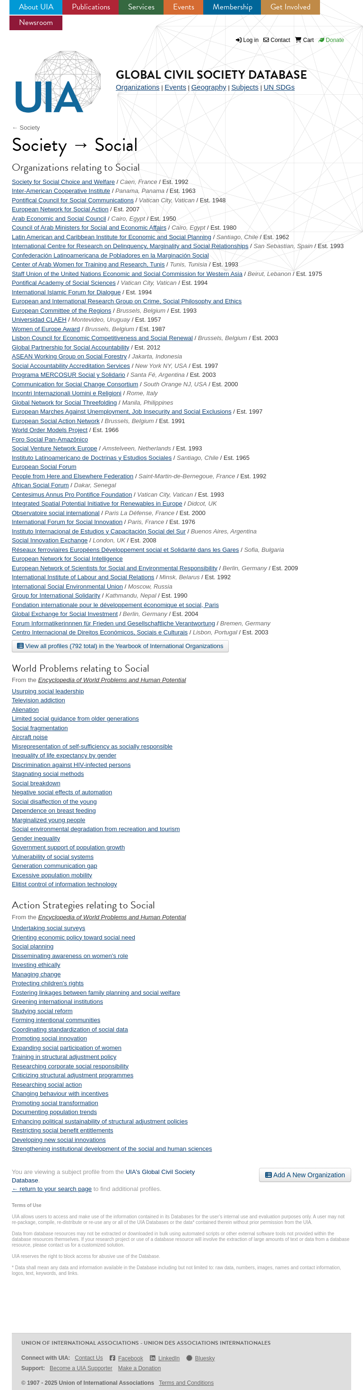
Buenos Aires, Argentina (224, 531)
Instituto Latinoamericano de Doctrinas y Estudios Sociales (92, 457)
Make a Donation (139, 1368)
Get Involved (290, 7)
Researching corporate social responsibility (70, 1066)
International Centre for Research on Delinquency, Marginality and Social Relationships (130, 246)
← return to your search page (52, 1188)
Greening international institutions (57, 1001)
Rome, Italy (142, 393)
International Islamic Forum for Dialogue (66, 292)
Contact (276, 40)
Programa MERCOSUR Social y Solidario (68, 374)
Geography (208, 87)
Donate (331, 40)
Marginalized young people (48, 820)
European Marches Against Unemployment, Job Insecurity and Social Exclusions (122, 411)
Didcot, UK (201, 503)
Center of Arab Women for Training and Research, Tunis (88, 264)
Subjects (245, 87)
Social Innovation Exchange (49, 540)
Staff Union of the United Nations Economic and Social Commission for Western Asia (127, 273)
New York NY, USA (161, 365)
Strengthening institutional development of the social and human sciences (112, 1148)
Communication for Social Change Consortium (75, 384)
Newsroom (36, 22)
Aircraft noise (30, 737)
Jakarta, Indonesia (157, 356)
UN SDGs (279, 87)
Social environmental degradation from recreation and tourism (96, 828)
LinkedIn (164, 1358)
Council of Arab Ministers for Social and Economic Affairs (89, 227)
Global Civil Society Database (211, 74)
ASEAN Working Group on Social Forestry (69, 356)
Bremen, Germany (245, 623)
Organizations (138, 87)
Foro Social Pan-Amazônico (50, 439)
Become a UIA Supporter (81, 1368)
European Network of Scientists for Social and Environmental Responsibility (114, 568)
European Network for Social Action (60, 209)
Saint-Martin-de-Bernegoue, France (186, 476)
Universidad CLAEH (39, 319)
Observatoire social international (56, 512)
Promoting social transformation (55, 1103)
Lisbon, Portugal (215, 632)
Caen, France (138, 181)
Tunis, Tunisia (188, 264)
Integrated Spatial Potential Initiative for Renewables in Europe (97, 503)
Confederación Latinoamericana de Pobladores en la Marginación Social (110, 255)
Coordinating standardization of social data (70, 1029)
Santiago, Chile (237, 237)
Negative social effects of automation (62, 792)
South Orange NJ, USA (175, 384)
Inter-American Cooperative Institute (61, 190)
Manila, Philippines (147, 402)
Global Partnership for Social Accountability (71, 347)
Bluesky (200, 1358)
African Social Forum (40, 485)
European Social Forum (44, 466)
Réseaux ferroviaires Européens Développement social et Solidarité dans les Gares (125, 549)
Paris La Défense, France (139, 512)
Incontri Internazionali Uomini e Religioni (66, 393)
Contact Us (89, 1358)
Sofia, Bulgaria (264, 549)
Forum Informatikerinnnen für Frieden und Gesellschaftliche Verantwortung (113, 623)
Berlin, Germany (245, 568)
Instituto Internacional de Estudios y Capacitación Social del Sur (99, 531)
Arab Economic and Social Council (59, 218)
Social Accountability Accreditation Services (71, 365)
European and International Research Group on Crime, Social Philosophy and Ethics (127, 301)
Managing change (36, 974)
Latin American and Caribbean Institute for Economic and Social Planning (111, 237)
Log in (251, 40)
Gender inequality (36, 838)
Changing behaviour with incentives (60, 1093)
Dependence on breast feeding (54, 810)
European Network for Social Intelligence (67, 558)
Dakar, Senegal (95, 485)
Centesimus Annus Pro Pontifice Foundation (72, 494)
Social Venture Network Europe (54, 448)
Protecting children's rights (48, 983)
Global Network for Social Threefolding (64, 402)
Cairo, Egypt (128, 218)
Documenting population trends (54, 1111)
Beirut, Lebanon (269, 273)
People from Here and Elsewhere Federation (72, 476)
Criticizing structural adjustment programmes (72, 1075)
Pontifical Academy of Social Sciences (64, 282)
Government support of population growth (68, 847)
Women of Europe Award (46, 329)
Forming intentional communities (56, 1020)
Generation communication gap (54, 865)
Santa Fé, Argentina (157, 374)
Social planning (32, 946)
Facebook (126, 1358)
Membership (232, 7)
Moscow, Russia (150, 586)
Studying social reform (42, 1011)
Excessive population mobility (52, 875)
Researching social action (47, 1084)
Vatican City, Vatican (167, 200)
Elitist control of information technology (64, 884)
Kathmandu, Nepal (130, 595)
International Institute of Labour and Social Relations (83, 577)
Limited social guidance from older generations (75, 718)
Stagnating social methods (48, 773)
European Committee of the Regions (61, 310)
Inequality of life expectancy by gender (64, 755)
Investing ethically (36, 964)
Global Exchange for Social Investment (65, 613)
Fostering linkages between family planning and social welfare (96, 992)
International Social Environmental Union (67, 586)
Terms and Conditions (186, 1383)
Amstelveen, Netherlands (137, 448)
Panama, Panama (139, 190)
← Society (26, 127)
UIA (47, 76)
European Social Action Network (56, 420)
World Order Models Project (49, 429)
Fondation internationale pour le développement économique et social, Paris (115, 604)
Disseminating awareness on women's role (70, 955)
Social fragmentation (40, 728)
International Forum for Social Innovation (67, 521)
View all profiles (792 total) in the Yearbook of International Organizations (120, 645)
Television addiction (38, 700)
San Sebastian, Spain (282, 246)
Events (183, 7)
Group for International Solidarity (56, 595)
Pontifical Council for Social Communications (73, 200)
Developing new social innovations (59, 1139)
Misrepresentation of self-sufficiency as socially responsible (92, 746)
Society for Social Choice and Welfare (63, 181)
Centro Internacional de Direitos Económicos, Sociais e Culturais (100, 632)
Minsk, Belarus (179, 577)
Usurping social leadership (48, 691)
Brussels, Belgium (140, 310)
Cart (304, 40)
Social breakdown (36, 783)
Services (141, 7)
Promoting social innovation (49, 1038)
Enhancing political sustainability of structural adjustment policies (100, 1121)
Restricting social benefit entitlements (62, 1130)
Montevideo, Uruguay (100, 319)
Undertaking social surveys (48, 928)
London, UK (109, 540)
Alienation (25, 709)
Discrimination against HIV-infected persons (71, 764)
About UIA (36, 7)
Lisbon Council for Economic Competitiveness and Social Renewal (102, 337)
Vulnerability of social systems (53, 856)
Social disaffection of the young (54, 801)
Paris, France (146, 521)
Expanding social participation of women (66, 1047)
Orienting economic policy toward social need (73, 937)
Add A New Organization (305, 1175)
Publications (91, 7)
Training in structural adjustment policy (64, 1056)
